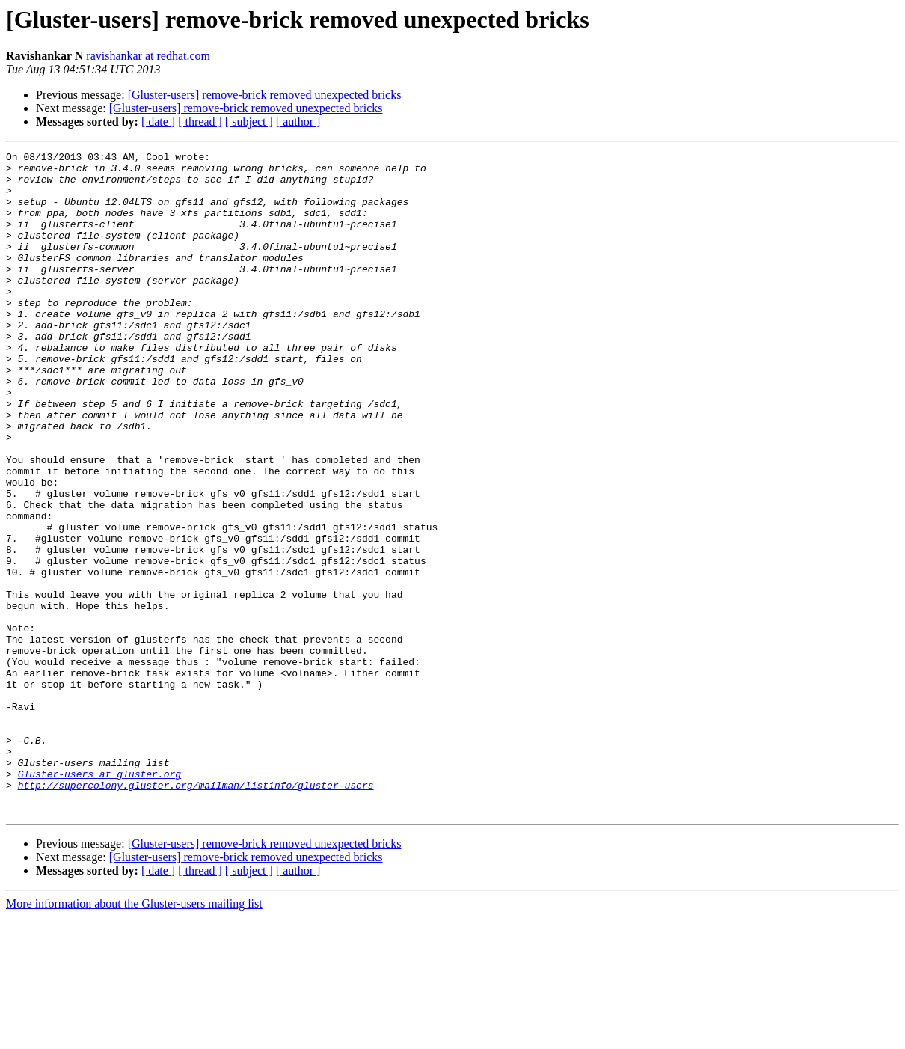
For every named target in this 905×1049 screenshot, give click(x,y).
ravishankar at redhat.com (148, 55)
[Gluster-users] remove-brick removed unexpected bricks (265, 94)
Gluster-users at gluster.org (99, 899)
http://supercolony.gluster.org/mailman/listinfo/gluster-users (196, 913)
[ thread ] (200, 121)
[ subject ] (249, 121)
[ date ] (158, 121)
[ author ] (298, 121)
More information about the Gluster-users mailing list (134, 1036)
